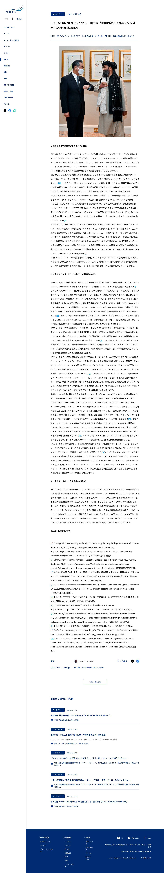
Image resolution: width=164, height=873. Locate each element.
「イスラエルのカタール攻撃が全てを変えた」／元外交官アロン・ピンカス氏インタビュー (89, 758)
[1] (59, 183)
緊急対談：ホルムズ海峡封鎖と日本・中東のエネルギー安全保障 (78, 734)
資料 (5, 72)
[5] (57, 315)
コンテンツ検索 (9, 85)
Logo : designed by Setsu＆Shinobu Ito (122, 858)
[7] (90, 373)
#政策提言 (113, 739)
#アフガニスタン (63, 36)
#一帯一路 (99, 36)
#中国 (53, 36)
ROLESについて (9, 27)
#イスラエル (55, 739)
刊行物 (6, 59)
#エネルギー (93, 739)
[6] (101, 340)
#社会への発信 (104, 739)
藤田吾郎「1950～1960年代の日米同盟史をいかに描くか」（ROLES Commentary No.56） (89, 801)
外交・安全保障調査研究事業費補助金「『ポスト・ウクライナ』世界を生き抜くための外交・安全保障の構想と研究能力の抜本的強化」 (95, 764)
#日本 (80, 739)
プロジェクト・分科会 (11, 40)
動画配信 (7, 66)
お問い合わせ (8, 98)
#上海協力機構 (87, 36)
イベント (7, 53)
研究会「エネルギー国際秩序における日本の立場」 (70, 743)
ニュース (7, 34)
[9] (80, 435)
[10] (103, 452)
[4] (135, 286)
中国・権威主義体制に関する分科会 (121, 36)
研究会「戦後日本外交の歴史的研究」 (65, 720)
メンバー (7, 46)
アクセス (7, 104)
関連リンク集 (8, 91)
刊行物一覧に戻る (95, 682)
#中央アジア (75, 36)
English (19, 19)
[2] (65, 220)
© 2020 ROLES (146, 858)
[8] (129, 419)
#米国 (62, 739)
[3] (86, 253)
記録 (5, 78)
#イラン (74, 739)
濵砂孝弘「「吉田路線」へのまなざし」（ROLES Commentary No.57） (81, 715)
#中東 (68, 739)
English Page (88, 858)
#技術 (85, 739)
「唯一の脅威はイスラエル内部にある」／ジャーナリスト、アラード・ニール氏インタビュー (90, 780)
